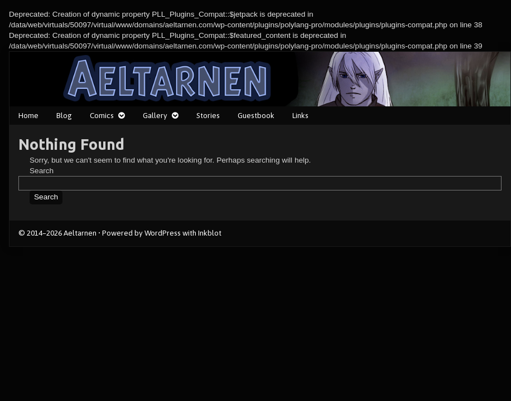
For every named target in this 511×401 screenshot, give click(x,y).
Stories (208, 115)
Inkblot (209, 232)
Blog (64, 115)
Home (28, 115)
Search (42, 171)
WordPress (162, 232)
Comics (102, 115)
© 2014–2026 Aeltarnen (57, 232)
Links (300, 115)
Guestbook (256, 115)
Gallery (155, 115)
